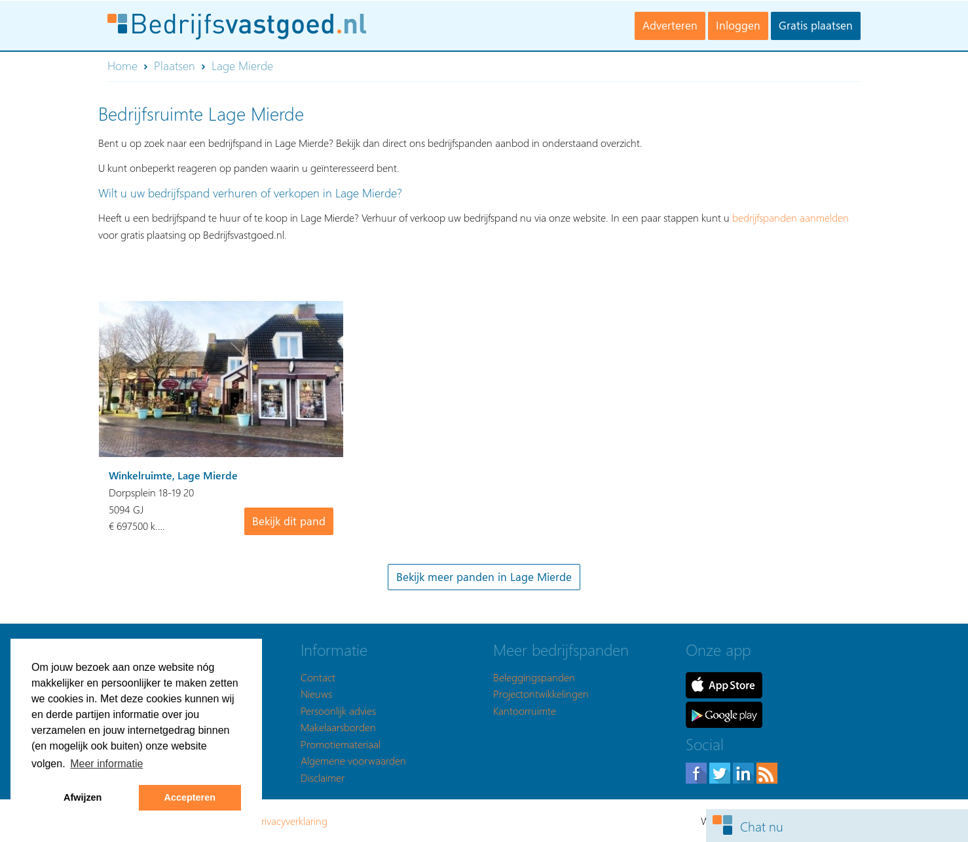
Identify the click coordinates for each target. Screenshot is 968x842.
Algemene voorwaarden (353, 760)
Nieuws (316, 693)
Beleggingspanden (534, 677)
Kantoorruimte (524, 710)
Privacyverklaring (291, 821)
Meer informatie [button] (106, 763)
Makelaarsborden (338, 727)
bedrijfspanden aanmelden (790, 217)
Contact (318, 677)
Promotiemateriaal (341, 744)
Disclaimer (322, 777)
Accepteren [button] (189, 797)
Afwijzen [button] (83, 797)
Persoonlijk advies (338, 710)
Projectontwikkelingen (541, 693)
